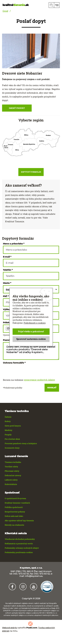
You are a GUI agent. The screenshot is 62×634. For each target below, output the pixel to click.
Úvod (5, 11)
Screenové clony (12, 447)
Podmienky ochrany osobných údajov (22, 548)
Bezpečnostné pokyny (15, 511)
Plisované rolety (12, 471)
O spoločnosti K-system (15, 498)
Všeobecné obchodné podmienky (20, 539)
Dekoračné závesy (13, 475)
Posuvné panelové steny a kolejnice (21, 443)
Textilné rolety (11, 466)
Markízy (8, 430)
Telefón (7, 270)
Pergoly (8, 434)
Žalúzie (8, 417)
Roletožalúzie (11, 484)
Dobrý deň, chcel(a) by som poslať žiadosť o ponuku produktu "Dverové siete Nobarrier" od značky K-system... (31, 351)
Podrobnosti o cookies (35, 322)
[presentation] (25, 370)
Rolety (8, 421)
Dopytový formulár (31, 172)
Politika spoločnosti (14, 507)
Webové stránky (9, 627)
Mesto (6, 283)
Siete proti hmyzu (13, 425)
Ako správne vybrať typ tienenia (19, 520)
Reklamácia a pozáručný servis (19, 543)
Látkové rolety (11, 479)
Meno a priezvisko (13, 243)
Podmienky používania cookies (19, 552)
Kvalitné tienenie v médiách (17, 502)
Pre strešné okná (12, 439)
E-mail (6, 257)
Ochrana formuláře (13, 363)
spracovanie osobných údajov (39, 379)
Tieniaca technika (13, 462)
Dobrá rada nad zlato (14, 516)
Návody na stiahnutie (14, 525)
